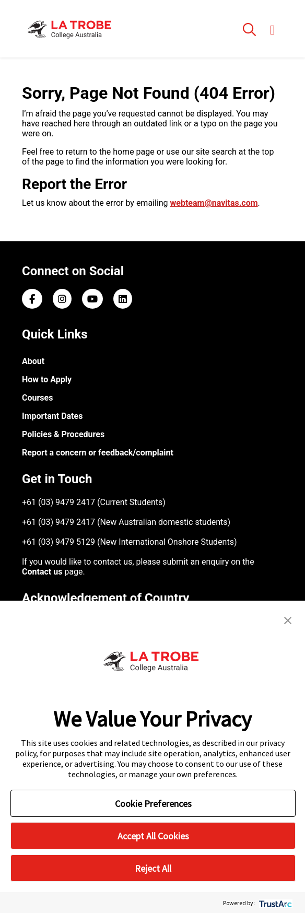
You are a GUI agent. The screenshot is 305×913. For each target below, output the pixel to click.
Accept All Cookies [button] (153, 836)
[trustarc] (274, 902)
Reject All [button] (153, 868)
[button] (287, 619)
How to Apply (47, 379)
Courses (37, 398)
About (33, 361)
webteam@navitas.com (214, 203)
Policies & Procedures (63, 434)
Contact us (42, 572)
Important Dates (52, 416)
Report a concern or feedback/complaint (97, 453)
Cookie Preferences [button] (153, 804)
